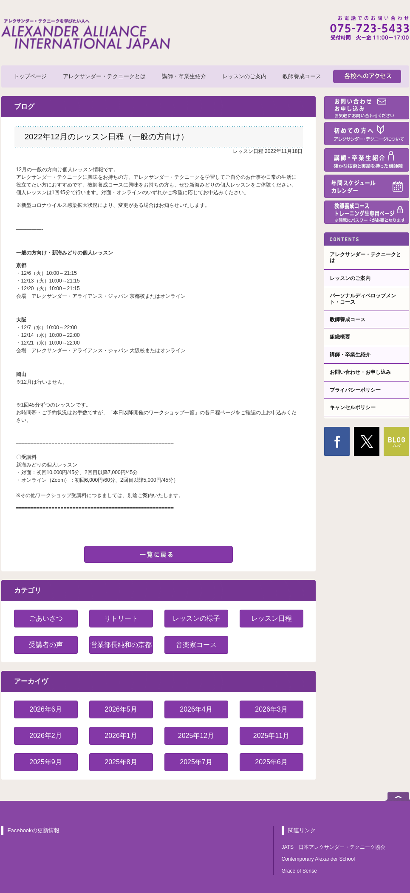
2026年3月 (271, 709)
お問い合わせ (366, 107)
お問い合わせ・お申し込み (360, 372)
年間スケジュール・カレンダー (366, 186)
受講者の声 (46, 644)
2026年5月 (121, 709)
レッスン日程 (248, 151)
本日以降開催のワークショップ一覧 (154, 412)
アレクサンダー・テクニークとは (104, 76)
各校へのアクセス (367, 76)
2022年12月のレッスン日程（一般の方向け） (107, 136)
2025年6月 (271, 762)
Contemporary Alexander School (318, 859)
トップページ (30, 76)
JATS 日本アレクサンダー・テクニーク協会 (333, 847)
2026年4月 (196, 709)
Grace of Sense (299, 871)
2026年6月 (45, 709)
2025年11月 (271, 735)
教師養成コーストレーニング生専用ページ (366, 212)
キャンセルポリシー (353, 407)
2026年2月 (45, 735)
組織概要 (340, 337)
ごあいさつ (46, 618)
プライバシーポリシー (355, 390)
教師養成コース (302, 76)
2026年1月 (121, 735)
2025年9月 (45, 762)
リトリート (121, 618)
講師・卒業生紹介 (184, 76)
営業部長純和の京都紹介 (121, 647)
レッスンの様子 (196, 618)
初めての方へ (366, 133)
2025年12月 (196, 735)
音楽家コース (196, 644)
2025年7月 (196, 762)
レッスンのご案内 (244, 76)
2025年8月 (121, 762)
